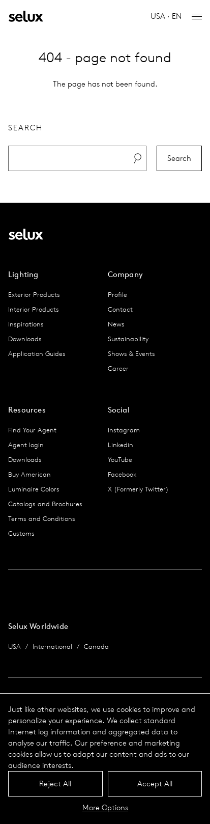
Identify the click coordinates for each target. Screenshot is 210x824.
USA (14, 646)
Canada (96, 646)
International (52, 646)
